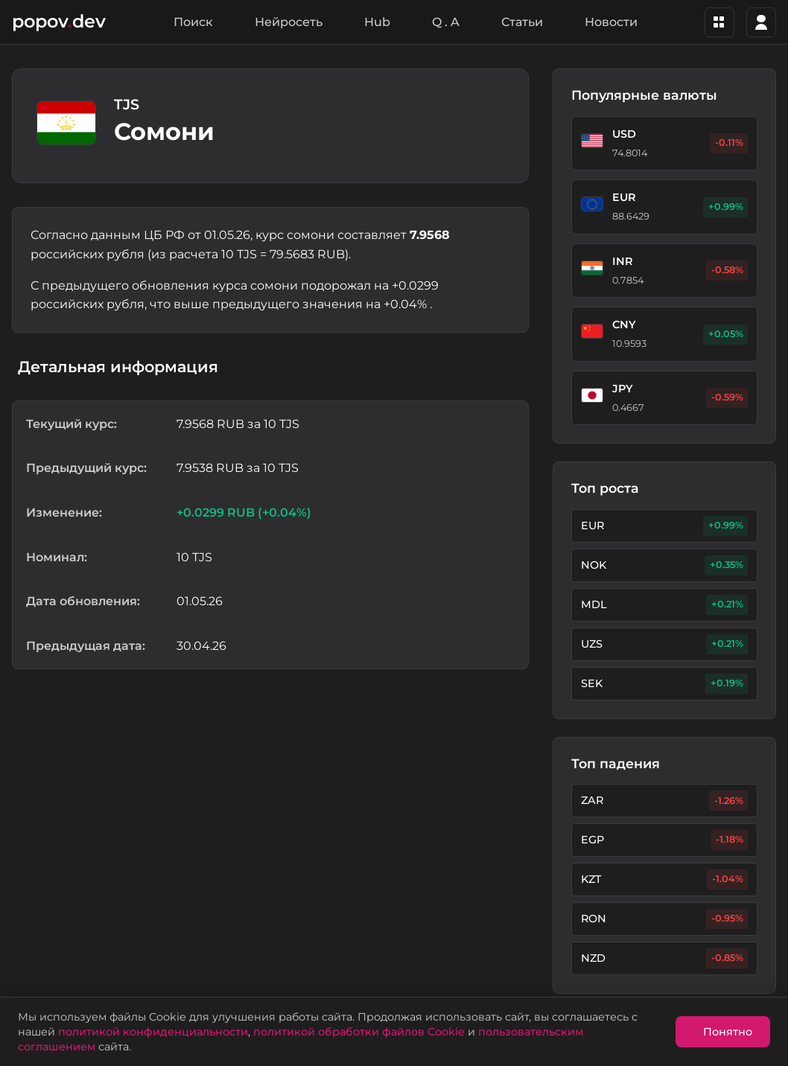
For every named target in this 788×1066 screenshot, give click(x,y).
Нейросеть (288, 22)
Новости (611, 22)
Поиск (193, 22)
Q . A (446, 22)
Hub (377, 22)
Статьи (522, 22)
